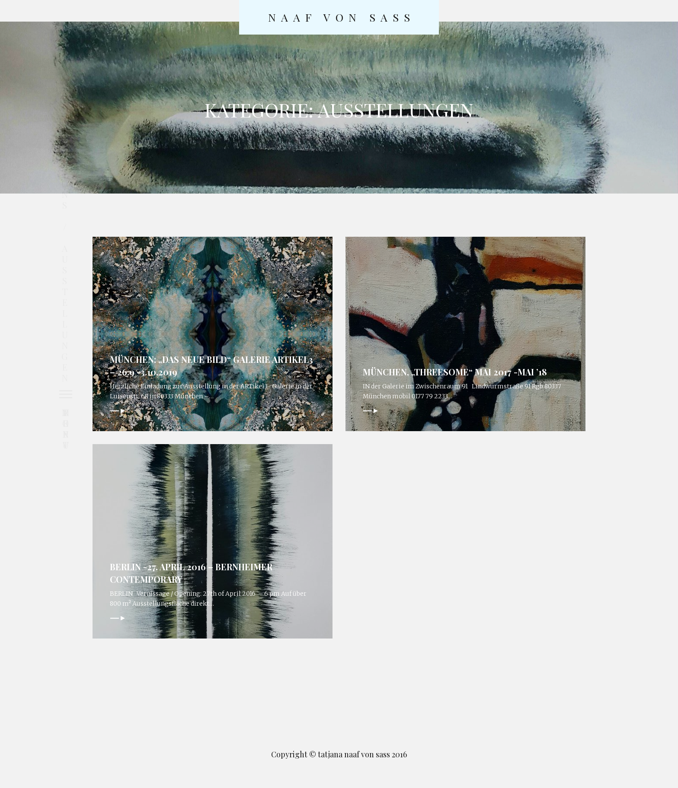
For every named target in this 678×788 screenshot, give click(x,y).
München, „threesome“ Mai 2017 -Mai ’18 (459, 371)
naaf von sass (341, 17)
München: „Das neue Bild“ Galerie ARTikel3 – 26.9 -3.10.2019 (194, 365)
